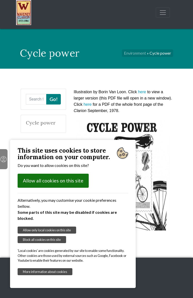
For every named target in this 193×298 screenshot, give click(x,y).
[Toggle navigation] (163, 13)
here (142, 92)
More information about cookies (45, 272)
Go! (54, 99)
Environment (135, 53)
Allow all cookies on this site (53, 180)
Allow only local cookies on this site (47, 230)
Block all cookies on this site (42, 240)
